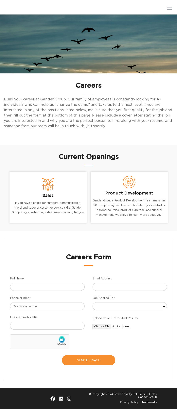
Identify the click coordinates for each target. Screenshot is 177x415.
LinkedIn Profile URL (24, 323)
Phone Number (20, 303)
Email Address (102, 284)
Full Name (17, 284)
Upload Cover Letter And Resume (116, 323)
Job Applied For (104, 303)
